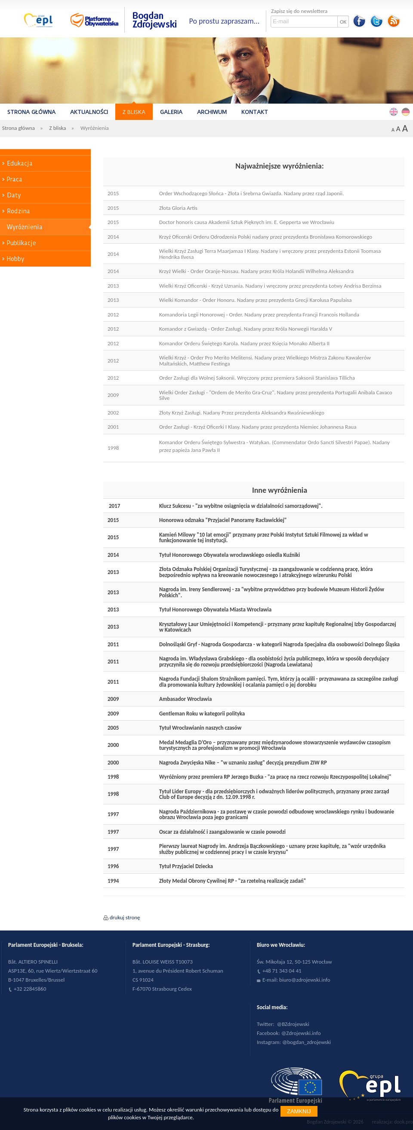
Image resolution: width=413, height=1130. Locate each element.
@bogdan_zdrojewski (306, 1042)
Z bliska (134, 112)
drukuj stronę (125, 917)
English (395, 111)
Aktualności (89, 112)
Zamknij (299, 1111)
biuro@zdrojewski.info (304, 979)
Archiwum (212, 112)
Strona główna (31, 112)
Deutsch (407, 111)
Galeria (171, 112)
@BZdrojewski (293, 1024)
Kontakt (254, 112)
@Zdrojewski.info (301, 1033)
